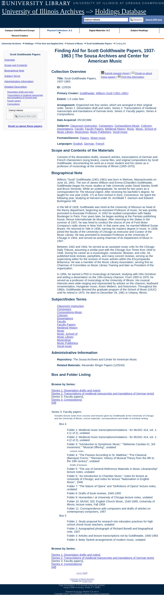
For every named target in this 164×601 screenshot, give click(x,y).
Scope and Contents (15, 65)
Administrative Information (18, 81)
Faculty (79, 128)
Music (130, 128)
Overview (9, 59)
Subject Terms (12, 76)
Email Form (87, 581)
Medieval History (115, 128)
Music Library (65, 131)
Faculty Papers (94, 128)
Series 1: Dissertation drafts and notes (75, 390)
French (100, 143)
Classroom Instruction (83, 125)
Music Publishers (100, 131)
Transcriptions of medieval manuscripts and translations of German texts (25, 96)
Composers (106, 125)
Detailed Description (15, 86)
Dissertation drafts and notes (20, 92)
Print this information (131, 77)
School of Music (75, 43)
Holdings (29, 43)
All (53, 402)
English (77, 143)
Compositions (13, 104)
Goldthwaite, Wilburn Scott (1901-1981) (104, 93)
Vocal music (120, 131)
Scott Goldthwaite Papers (99, 43)
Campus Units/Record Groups (20, 30)
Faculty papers (14, 101)
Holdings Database (120, 11)
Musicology (82, 131)
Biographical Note (14, 70)
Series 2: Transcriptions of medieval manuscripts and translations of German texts (102, 393)
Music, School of (146, 128)
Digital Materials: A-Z (99, 30)
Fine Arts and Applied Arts (50, 43)
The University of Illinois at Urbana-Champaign (90, 594)
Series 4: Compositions (66, 399)
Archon (79, 592)
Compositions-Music (127, 125)
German (89, 143)
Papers (84, 137)
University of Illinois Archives (43, 11)
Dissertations (65, 128)
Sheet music (98, 137)
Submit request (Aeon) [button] (115, 73)
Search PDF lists (153, 19)
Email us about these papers (25, 126)
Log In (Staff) (82, 573)
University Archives (11, 43)
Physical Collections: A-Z (59, 30)
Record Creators (20, 35)
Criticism (146, 125)
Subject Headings (139, 30)
